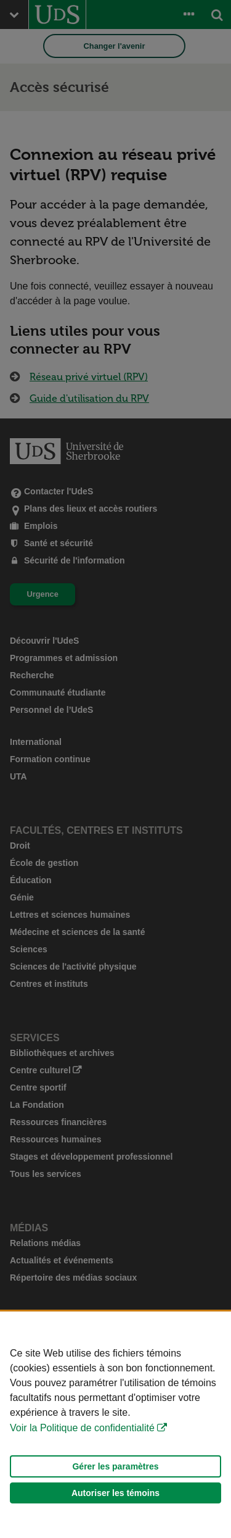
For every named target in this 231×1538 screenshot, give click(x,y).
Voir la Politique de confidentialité (82, 1428)
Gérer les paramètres (115, 1466)
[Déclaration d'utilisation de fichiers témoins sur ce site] (115, 1424)
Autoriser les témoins (115, 1493)
